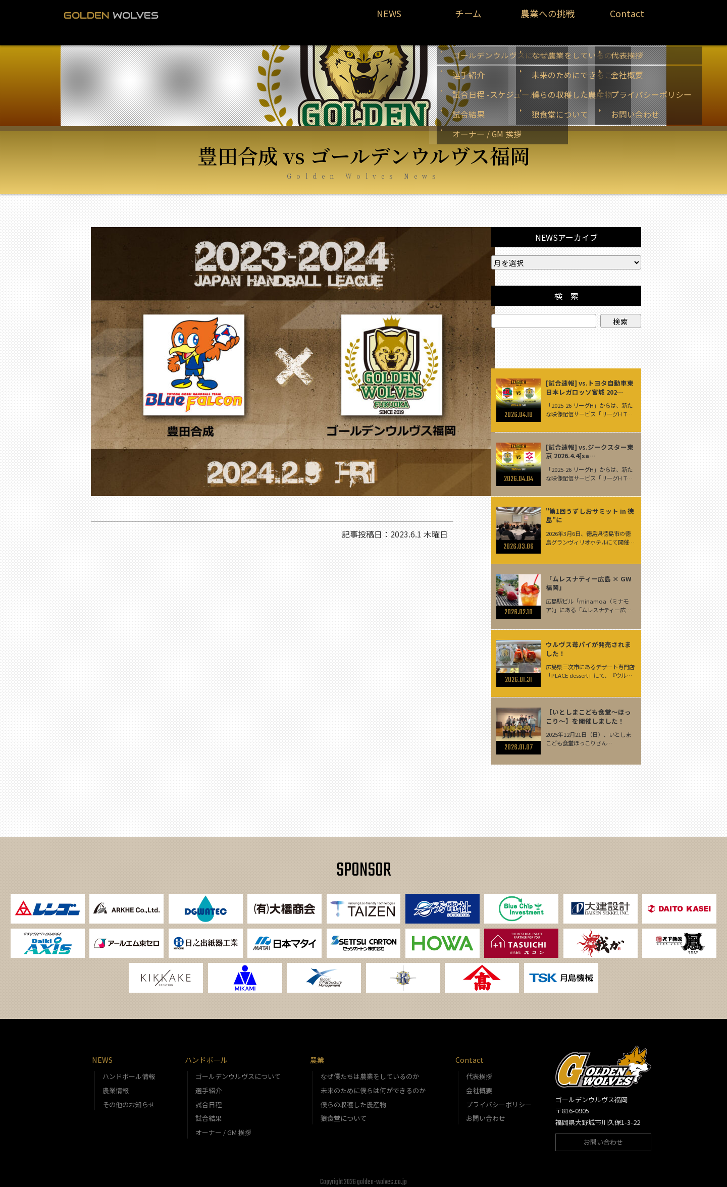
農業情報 (115, 1084)
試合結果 (208, 1112)
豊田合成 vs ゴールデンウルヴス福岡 (363, 143)
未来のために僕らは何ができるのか (373, 1084)
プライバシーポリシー (499, 1098)
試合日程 (208, 1098)
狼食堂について (344, 1112)
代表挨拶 (479, 1070)
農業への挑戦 (548, 18)
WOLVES (111, 15)
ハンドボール (206, 1054)
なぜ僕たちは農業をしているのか (370, 1070)
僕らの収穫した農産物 (353, 1098)
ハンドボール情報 (128, 1070)
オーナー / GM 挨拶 (223, 1126)
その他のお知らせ (128, 1098)
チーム (468, 18)
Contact (627, 18)
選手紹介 (208, 1084)
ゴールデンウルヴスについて (238, 1070)
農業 (317, 1054)
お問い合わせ (485, 1112)
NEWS (389, 18)
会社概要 (479, 1084)
